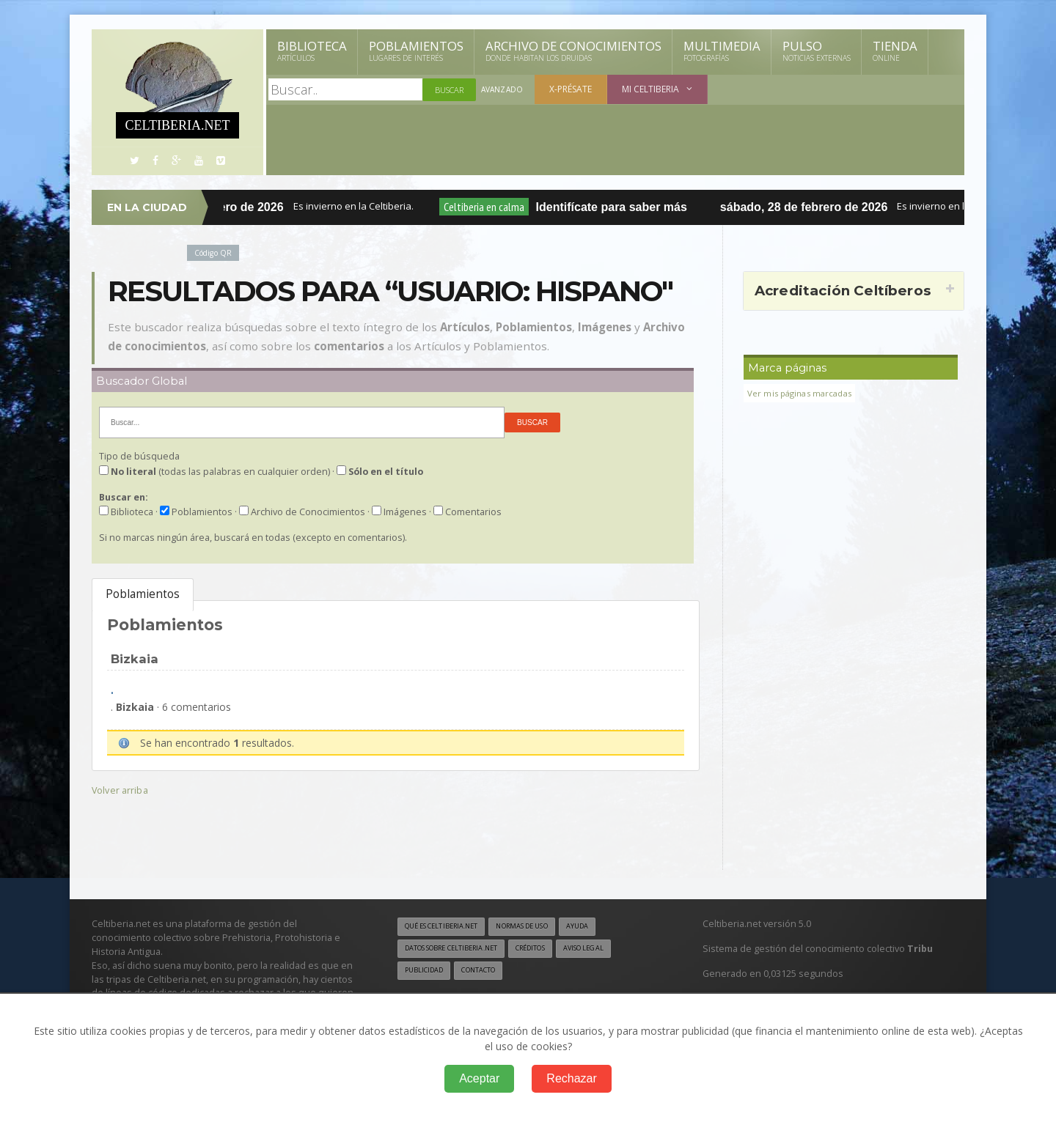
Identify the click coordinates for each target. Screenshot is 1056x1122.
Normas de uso (541, 927)
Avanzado (503, 89)
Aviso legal (612, 950)
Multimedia (721, 50)
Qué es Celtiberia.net (448, 927)
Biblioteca (312, 50)
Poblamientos (416, 50)
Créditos (552, 950)
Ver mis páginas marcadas (804, 393)
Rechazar (571, 1078)
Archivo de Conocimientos (573, 50)
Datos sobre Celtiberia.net (460, 950)
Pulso (816, 50)
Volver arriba (121, 790)
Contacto (487, 972)
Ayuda (604, 927)
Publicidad (427, 972)
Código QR (215, 252)
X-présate (572, 89)
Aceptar (479, 1078)
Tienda (895, 50)
